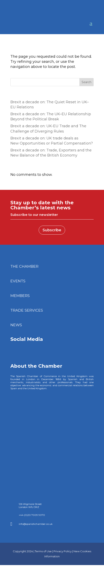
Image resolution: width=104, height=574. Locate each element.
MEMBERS (20, 296)
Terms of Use (43, 546)
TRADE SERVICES (26, 310)
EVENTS (17, 281)
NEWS (16, 325)
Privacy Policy (63, 546)
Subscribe (52, 230)
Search (86, 82)
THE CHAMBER (24, 266)
